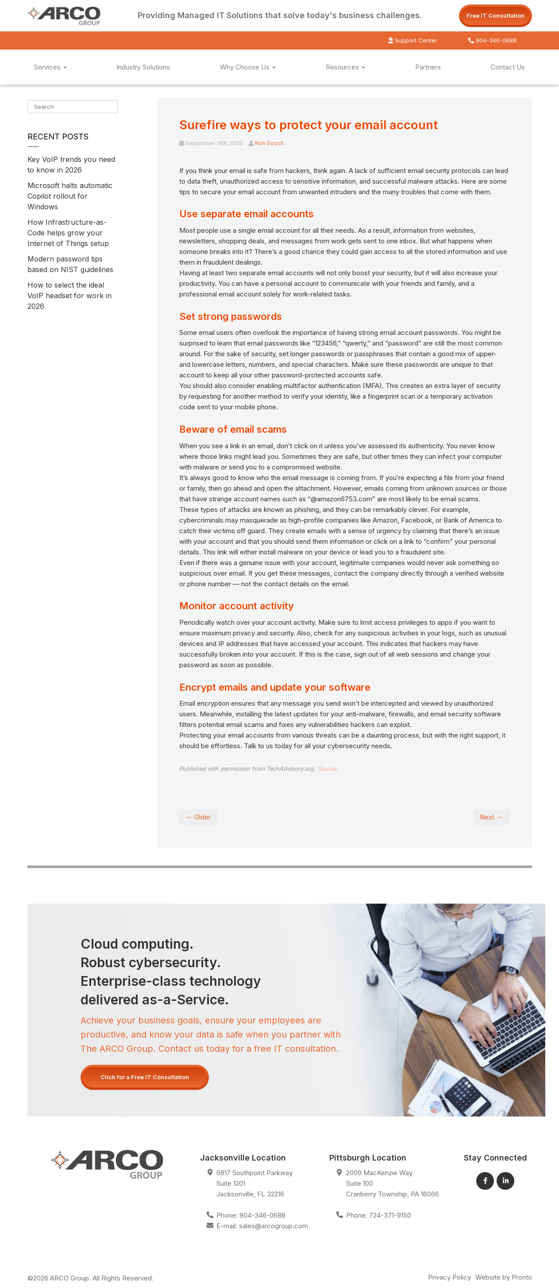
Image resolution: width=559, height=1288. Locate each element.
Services (50, 67)
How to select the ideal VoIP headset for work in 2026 (69, 296)
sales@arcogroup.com (273, 1226)
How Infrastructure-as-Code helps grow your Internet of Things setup (68, 233)
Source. (327, 768)
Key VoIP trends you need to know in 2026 (71, 164)
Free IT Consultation (495, 15)
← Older (198, 817)
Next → (491, 817)
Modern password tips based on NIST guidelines (70, 264)
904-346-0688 (492, 40)
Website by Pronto (503, 1277)
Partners (428, 67)
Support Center (412, 40)
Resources (345, 67)
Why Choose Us (248, 67)
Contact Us (507, 67)
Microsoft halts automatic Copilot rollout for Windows (69, 196)
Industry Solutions (143, 67)
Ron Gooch (269, 143)
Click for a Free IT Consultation (144, 1076)
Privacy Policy (449, 1277)
